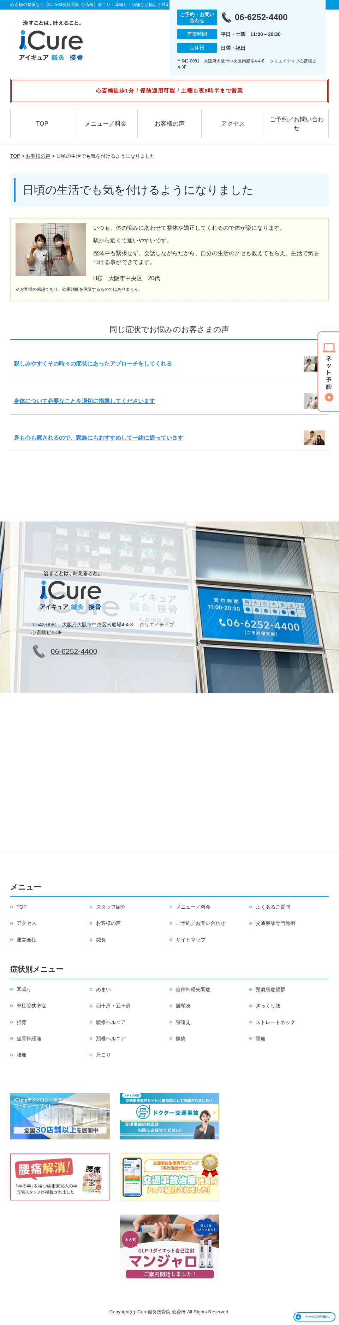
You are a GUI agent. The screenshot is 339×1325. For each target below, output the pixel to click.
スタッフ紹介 (111, 907)
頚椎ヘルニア (111, 1038)
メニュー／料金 (106, 123)
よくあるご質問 (273, 907)
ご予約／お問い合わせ (297, 123)
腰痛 (21, 1055)
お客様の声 (170, 123)
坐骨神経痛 (29, 1038)
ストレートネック (275, 1022)
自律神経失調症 (193, 989)
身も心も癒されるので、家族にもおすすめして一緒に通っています (98, 438)
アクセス (233, 123)
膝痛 (181, 1038)
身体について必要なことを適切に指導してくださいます (84, 401)
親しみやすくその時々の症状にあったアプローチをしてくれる (93, 364)
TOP (42, 123)
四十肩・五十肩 (113, 1005)
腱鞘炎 (183, 1005)
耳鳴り (24, 989)
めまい (103, 989)
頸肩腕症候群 (270, 989)
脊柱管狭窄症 (31, 1005)
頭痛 (261, 1038)
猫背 (21, 1022)
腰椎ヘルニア (111, 1022)
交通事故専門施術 (275, 923)
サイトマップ (191, 939)
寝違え (183, 1022)
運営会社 (26, 939)
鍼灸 (101, 939)
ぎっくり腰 (268, 1005)
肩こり (103, 1055)
